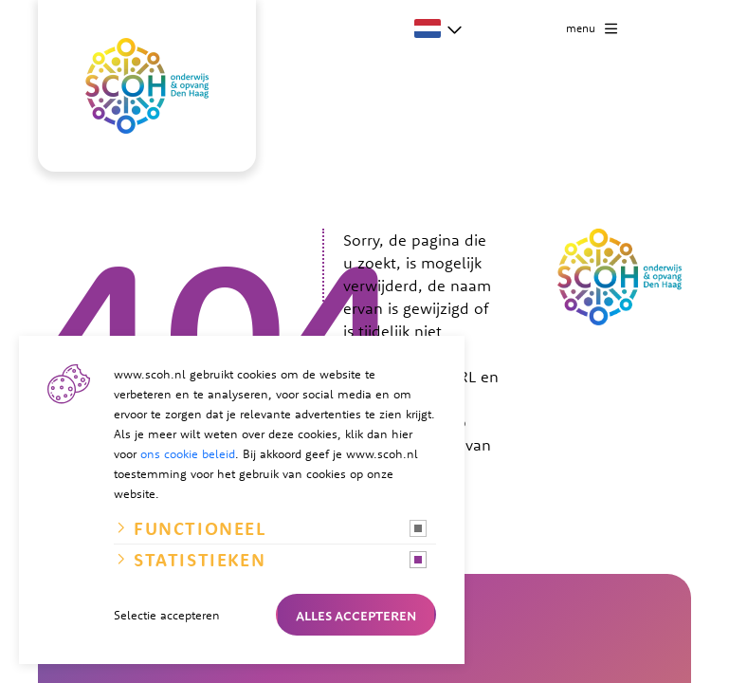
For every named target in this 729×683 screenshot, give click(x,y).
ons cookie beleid (187, 453)
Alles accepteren (356, 614)
